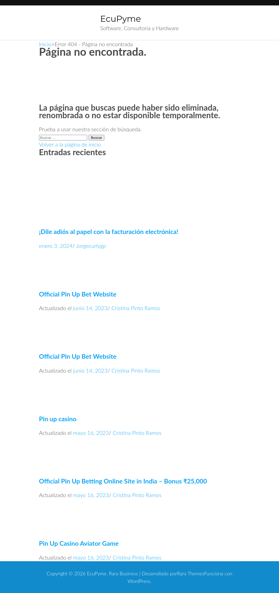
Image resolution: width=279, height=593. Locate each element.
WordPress (139, 581)
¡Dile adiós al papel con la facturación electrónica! (108, 231)
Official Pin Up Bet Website (77, 294)
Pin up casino (57, 419)
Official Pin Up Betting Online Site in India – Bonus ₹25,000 (123, 481)
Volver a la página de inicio (70, 144)
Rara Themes (190, 573)
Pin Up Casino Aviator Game (79, 543)
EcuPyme (120, 19)
